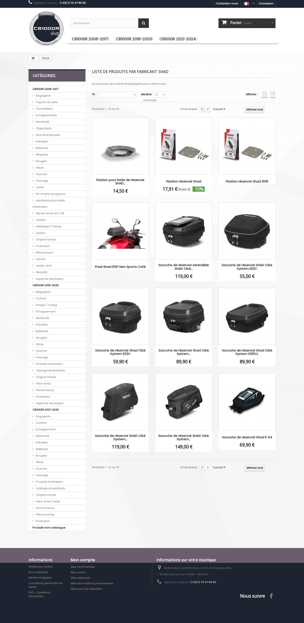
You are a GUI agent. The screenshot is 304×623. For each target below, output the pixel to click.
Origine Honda (45, 239)
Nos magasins (38, 572)
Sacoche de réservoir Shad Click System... (184, 352)
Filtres (39, 168)
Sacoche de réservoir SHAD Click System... (120, 437)
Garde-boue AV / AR (49, 213)
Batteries (41, 148)
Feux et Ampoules (47, 135)
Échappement (45, 311)
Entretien (41, 141)
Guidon (40, 220)
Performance (44, 390)
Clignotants (43, 128)
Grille (264, 95)
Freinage (41, 181)
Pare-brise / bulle (47, 501)
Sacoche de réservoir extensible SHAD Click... (183, 266)
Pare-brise (43, 384)
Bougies (41, 161)
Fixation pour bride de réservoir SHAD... (120, 181)
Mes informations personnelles (92, 583)
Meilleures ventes (40, 567)
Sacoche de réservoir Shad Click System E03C (120, 352)
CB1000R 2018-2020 (46, 285)
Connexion (266, 3)
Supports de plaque (49, 279)
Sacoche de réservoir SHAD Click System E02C (247, 266)
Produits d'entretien (49, 364)
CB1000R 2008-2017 (45, 89)
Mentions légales (40, 578)
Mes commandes (83, 567)
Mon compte (83, 560)
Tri (93, 94)
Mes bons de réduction (86, 589)
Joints (39, 187)
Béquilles (41, 155)
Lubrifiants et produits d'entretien (49, 203)
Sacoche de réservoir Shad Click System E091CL (247, 352)
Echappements (46, 115)
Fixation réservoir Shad (183, 181)
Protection (42, 246)
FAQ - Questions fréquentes (39, 594)
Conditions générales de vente (45, 585)
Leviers (40, 233)
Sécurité (41, 272)
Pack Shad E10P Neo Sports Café (120, 267)
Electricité (42, 122)
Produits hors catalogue (49, 528)
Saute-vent (43, 266)
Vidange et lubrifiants (50, 370)
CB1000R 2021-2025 (46, 410)
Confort (40, 298)
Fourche (41, 174)
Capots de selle (46, 102)
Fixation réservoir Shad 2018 (247, 181)
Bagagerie (43, 96)
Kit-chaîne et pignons (50, 194)
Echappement (45, 429)
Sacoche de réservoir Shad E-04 (247, 437)
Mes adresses (80, 578)
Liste (273, 95)
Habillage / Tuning (48, 226)
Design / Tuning (46, 305)
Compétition (44, 109)
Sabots (40, 259)
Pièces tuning (44, 515)
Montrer (146, 94)
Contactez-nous (227, 3)
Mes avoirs (78, 572)
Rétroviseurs (44, 253)
